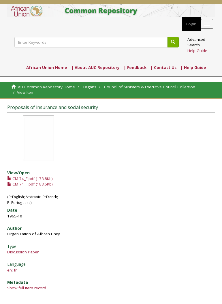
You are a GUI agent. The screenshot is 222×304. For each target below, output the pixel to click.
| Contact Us (163, 67)
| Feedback (135, 67)
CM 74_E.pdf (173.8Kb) (30, 178)
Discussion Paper (23, 252)
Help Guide (197, 50)
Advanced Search (196, 42)
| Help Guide (193, 67)
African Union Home (46, 67)
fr (15, 270)
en (9, 270)
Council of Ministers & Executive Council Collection (149, 86)
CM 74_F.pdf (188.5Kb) (30, 184)
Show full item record (26, 287)
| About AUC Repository (95, 67)
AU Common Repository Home (46, 86)
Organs (89, 86)
